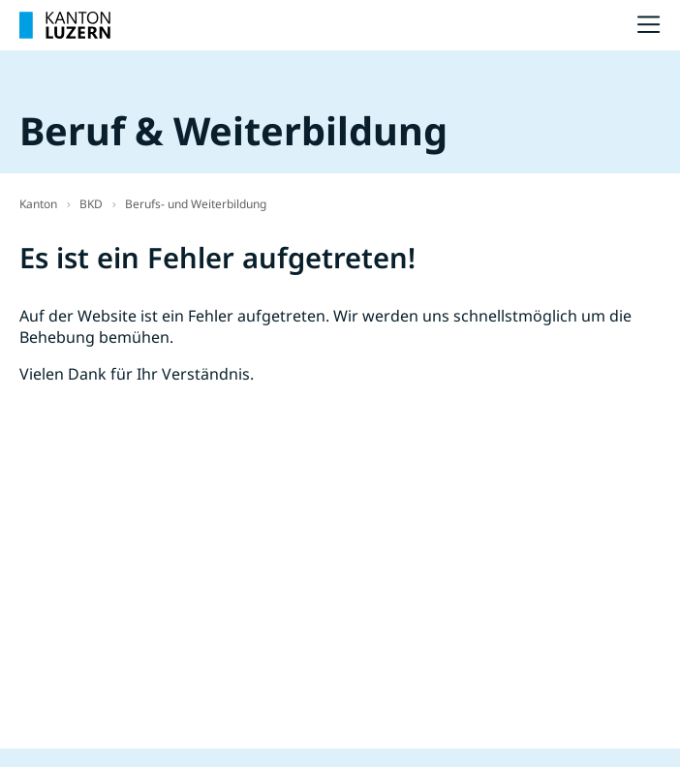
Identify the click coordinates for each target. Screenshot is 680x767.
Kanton (38, 204)
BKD (91, 204)
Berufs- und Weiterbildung (195, 204)
